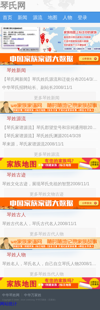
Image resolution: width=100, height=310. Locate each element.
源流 (37, 17)
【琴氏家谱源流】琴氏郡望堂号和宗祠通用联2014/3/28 (50, 127)
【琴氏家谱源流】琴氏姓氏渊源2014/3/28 (41, 136)
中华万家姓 (32, 295)
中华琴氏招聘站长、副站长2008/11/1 (37, 87)
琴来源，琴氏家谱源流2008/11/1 (33, 144)
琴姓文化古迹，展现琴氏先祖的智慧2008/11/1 (45, 184)
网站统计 (8, 304)
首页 (7, 17)
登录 (82, 17)
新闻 (22, 17)
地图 (52, 17)
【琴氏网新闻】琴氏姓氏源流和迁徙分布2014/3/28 (50, 79)
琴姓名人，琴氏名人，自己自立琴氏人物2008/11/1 (50, 263)
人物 (67, 17)
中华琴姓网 (10, 295)
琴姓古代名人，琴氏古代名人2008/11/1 (39, 223)
